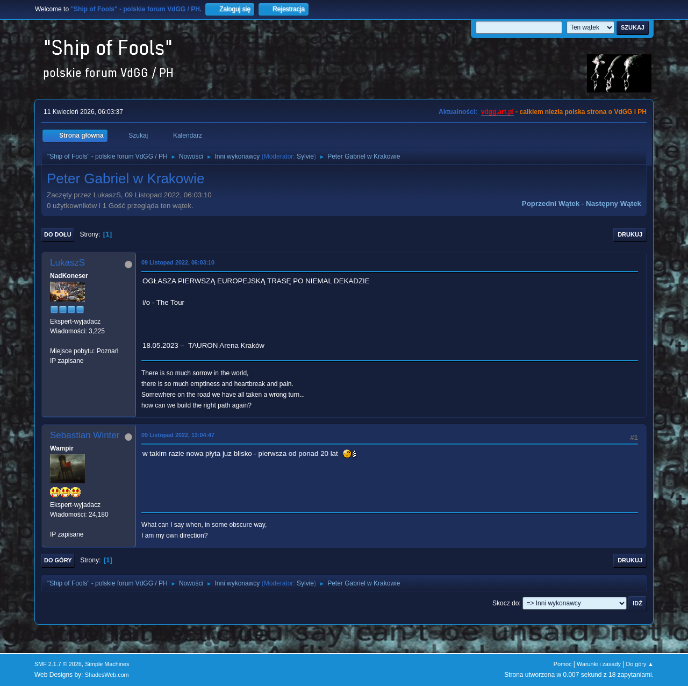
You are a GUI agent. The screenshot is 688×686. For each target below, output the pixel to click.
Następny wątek (613, 203)
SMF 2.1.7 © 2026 (58, 664)
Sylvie (305, 156)
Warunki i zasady (599, 664)
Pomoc (563, 664)
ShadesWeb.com (107, 674)
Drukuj (630, 234)
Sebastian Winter (84, 435)
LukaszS (67, 263)
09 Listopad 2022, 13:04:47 (177, 435)
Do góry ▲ (640, 664)
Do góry (58, 560)
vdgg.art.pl (497, 112)
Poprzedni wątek (550, 203)
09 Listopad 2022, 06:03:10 (177, 262)
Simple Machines (107, 664)
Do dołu (57, 234)
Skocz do (505, 603)
